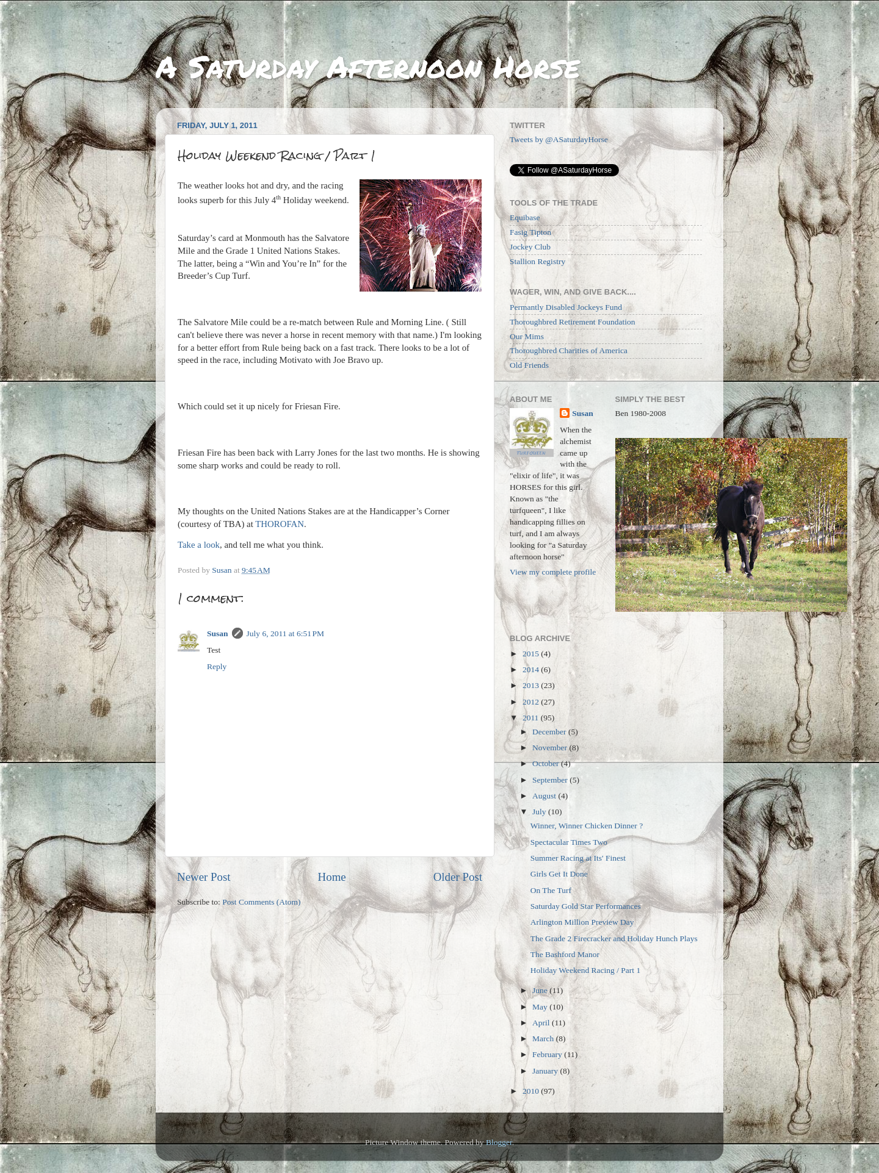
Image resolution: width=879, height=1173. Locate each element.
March (544, 1038)
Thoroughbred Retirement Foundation (572, 321)
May (540, 1006)
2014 (532, 669)
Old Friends (529, 365)
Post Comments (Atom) (261, 901)
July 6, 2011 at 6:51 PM (286, 633)
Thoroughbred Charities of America (569, 350)
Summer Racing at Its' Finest (578, 858)
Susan (217, 633)
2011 (532, 717)
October (546, 763)
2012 (532, 701)
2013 (532, 685)
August (545, 795)
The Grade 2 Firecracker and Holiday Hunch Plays (614, 938)
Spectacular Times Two (568, 842)
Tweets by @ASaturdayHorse (559, 139)
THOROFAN (279, 524)
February (548, 1054)
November (550, 747)
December (550, 731)
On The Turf (550, 890)
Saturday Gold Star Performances (585, 906)
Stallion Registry (537, 261)
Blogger (499, 1142)
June (540, 990)
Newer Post (204, 876)
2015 (532, 653)
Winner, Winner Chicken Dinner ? (586, 825)
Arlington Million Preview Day (582, 922)
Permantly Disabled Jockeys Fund (566, 307)
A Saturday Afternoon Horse (368, 66)
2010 (532, 1091)
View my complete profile (553, 571)
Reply (216, 666)
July (540, 811)
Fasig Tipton (530, 232)
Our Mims (527, 336)
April (542, 1022)
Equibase (525, 217)
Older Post (457, 876)
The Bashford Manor (564, 954)
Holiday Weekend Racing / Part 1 (585, 970)
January (546, 1070)
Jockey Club (530, 246)
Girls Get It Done (559, 873)
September (551, 779)
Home (332, 876)
